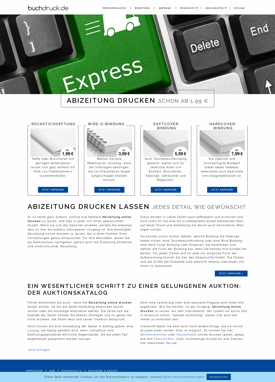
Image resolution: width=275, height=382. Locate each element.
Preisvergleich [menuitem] (114, 8)
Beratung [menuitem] (142, 8)
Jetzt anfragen (53, 190)
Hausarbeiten (187, 334)
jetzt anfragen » (231, 273)
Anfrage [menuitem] (165, 8)
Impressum (34, 371)
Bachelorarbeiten (153, 334)
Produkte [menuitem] (187, 8)
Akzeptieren (218, 376)
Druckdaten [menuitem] (214, 8)
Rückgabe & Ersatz (103, 371)
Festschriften (164, 338)
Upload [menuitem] (239, 8)
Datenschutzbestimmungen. (183, 376)
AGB (52, 371)
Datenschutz (71, 371)
